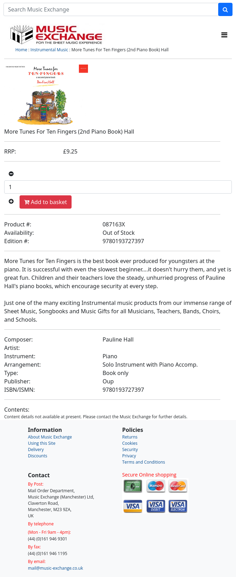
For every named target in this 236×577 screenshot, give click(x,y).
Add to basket (45, 202)
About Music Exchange (50, 437)
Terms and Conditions (143, 462)
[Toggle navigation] (224, 35)
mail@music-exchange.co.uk (55, 568)
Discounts (37, 456)
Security (130, 449)
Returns (130, 437)
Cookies (130, 443)
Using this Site (42, 443)
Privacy (129, 456)
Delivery (36, 449)
